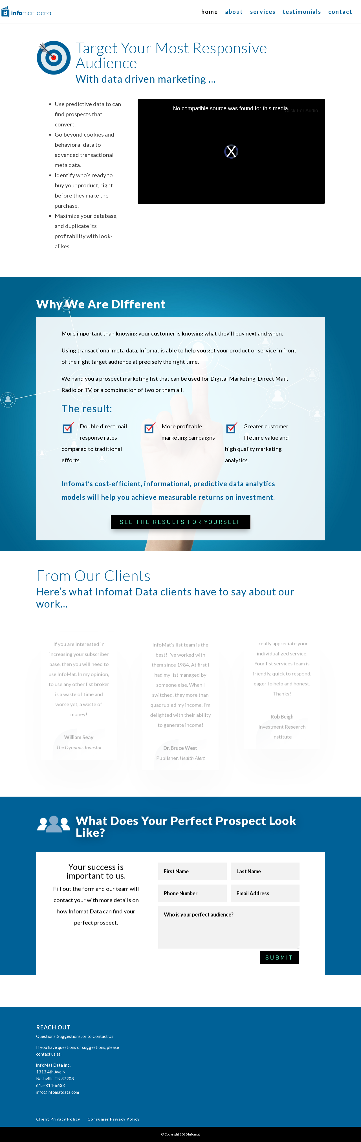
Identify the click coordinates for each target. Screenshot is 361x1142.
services (263, 12)
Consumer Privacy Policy (113, 1119)
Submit (279, 949)
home (209, 12)
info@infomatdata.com (57, 1092)
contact (340, 12)
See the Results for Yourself (180, 522)
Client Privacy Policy (58, 1119)
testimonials (302, 12)
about (234, 12)
